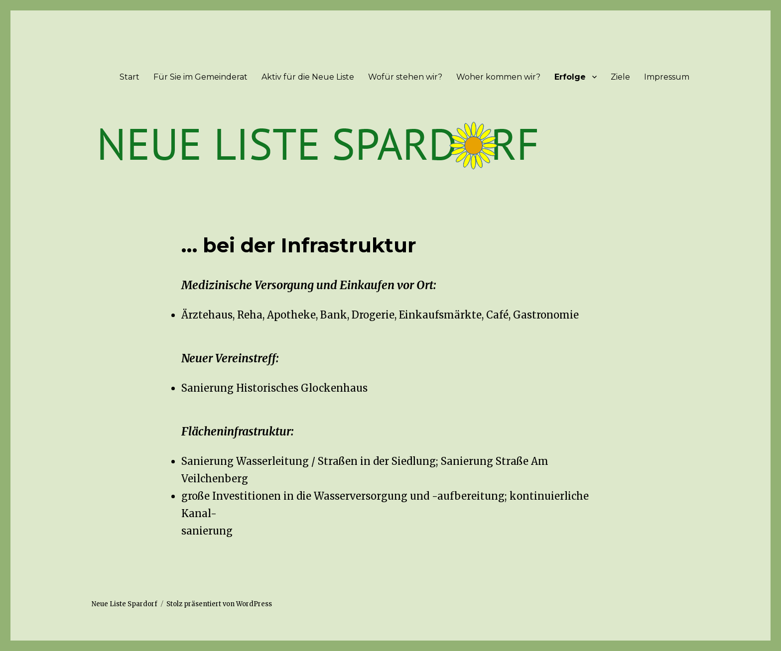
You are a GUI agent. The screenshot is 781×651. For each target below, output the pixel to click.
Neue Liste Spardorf (124, 604)
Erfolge (570, 77)
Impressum (666, 77)
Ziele (620, 77)
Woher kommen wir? (498, 77)
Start (129, 77)
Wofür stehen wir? (405, 77)
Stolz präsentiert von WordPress (219, 604)
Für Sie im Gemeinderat (200, 77)
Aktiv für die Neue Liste (307, 77)
